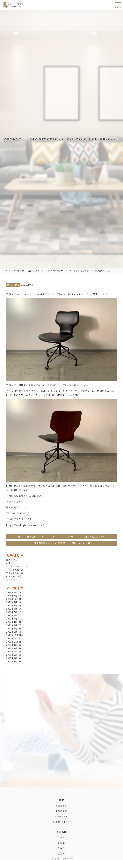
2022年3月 (11, 625)
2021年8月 (11, 648)
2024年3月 (11, 595)
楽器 (61, 848)
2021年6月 (11, 654)
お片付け (10, 559)
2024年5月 (11, 592)
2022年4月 (11, 621)
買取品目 (61, 805)
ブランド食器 (12, 573)
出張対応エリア (61, 821)
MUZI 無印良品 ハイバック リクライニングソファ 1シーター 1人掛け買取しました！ (61, 536)
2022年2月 (11, 628)
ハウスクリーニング (16, 566)
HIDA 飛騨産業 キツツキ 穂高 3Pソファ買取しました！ (61, 543)
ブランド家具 (18, 270)
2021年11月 (12, 638)
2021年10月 (12, 641)
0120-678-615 (20, 513)
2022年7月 (11, 612)
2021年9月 (11, 644)
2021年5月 (11, 658)
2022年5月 (11, 618)
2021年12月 (12, 635)
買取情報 (61, 811)
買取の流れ (61, 816)
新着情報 (10, 576)
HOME (6, 270)
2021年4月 (11, 661)
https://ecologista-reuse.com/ (25, 525)
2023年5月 (11, 602)
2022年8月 (11, 608)
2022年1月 (11, 631)
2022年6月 (11, 615)
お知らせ (10, 563)
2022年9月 (11, 605)
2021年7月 (11, 651)
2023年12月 (12, 599)
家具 (61, 837)
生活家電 (10, 579)
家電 (61, 842)
